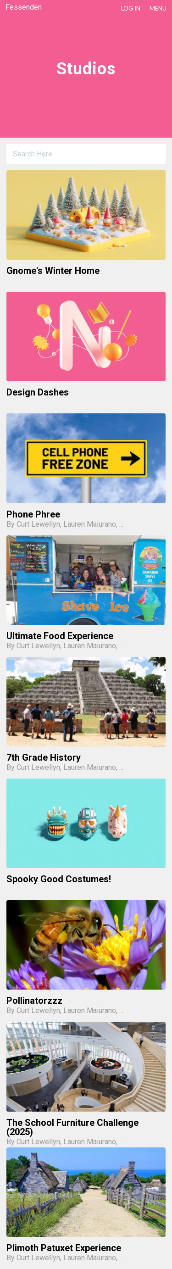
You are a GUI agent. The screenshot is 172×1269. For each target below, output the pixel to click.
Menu (158, 8)
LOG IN (130, 8)
